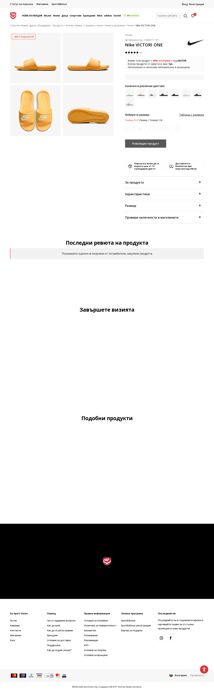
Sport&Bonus (128, 620)
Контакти (15, 630)
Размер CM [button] (156, 120)
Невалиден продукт (145, 143)
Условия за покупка (95, 650)
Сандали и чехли (93, 25)
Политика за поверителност (100, 625)
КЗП (86, 645)
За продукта (163, 182)
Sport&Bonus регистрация (136, 625)
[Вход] (193, 15)
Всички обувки (74, 25)
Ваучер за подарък (132, 630)
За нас (13, 620)
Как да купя (53, 625)
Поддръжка (53, 645)
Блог (12, 640)
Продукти (58, 25)
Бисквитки (90, 630)
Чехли (130, 25)
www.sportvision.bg (88, 686)
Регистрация (196, 4)
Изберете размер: (137, 114)
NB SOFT (113, 686)
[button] (171, 16)
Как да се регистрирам (60, 630)
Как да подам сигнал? (59, 650)
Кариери (15, 625)
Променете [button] (197, 675)
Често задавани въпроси (61, 620)
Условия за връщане (96, 655)
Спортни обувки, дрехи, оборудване (30, 25)
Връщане (52, 635)
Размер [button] (143, 120)
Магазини (15, 635)
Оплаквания (91, 635)
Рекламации (91, 640)
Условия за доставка (59, 640)
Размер (163, 205)
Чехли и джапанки (115, 25)
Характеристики (163, 194)
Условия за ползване (96, 620)
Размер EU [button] (131, 120)
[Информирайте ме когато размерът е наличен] (129, 128)
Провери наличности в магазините (163, 217)
